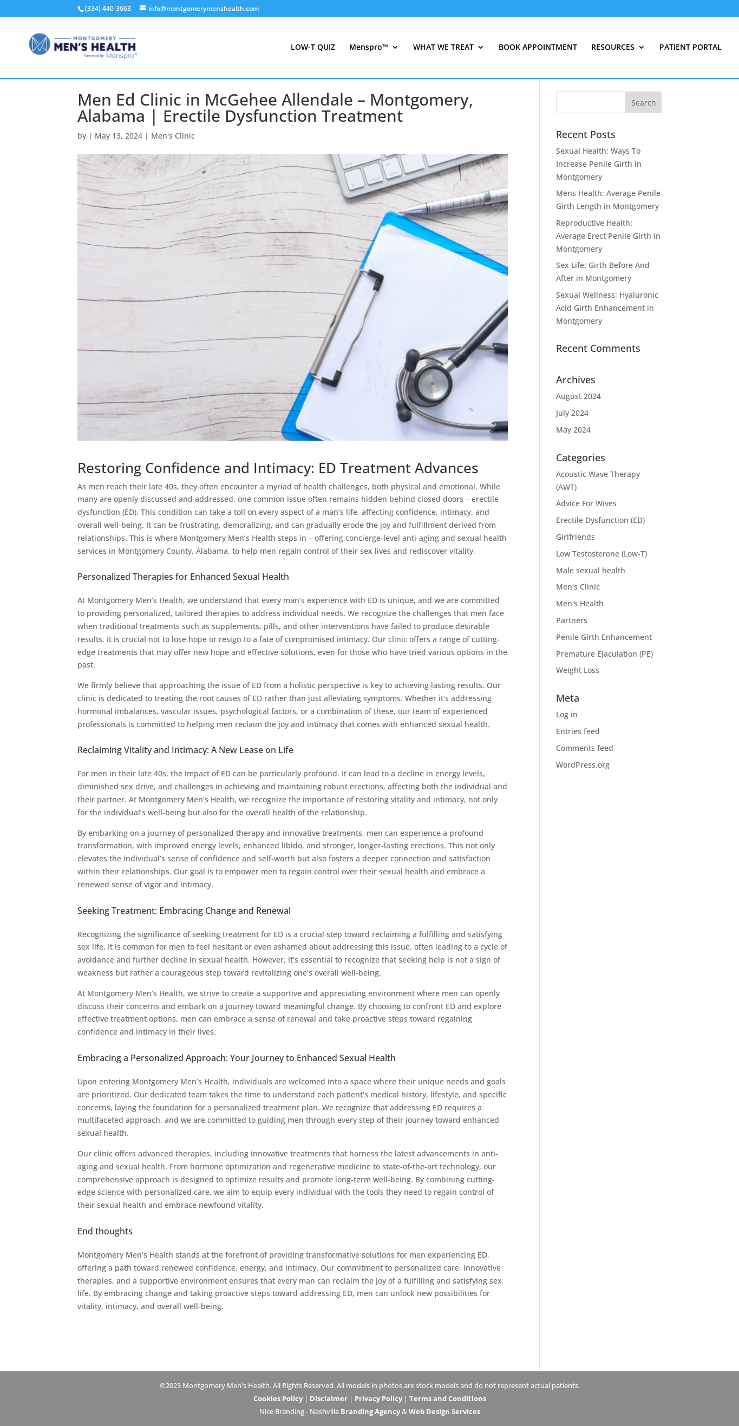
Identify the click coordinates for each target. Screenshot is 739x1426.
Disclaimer (329, 1398)
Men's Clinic (173, 135)
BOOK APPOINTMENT (538, 47)
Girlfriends (575, 537)
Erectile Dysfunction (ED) (600, 520)
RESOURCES (613, 47)
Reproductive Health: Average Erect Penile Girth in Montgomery (608, 236)
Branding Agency (370, 1411)
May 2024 (573, 429)
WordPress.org (583, 765)
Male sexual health (590, 570)
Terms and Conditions (447, 1398)
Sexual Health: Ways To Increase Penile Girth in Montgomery (599, 164)
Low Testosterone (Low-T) (601, 553)
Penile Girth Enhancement (604, 637)
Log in (567, 714)
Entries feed (578, 731)
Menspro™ (368, 47)
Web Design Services (444, 1411)
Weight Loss (577, 670)
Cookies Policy (278, 1398)
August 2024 (578, 396)
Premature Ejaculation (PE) (604, 654)
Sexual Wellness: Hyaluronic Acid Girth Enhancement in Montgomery (607, 308)
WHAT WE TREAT (443, 47)
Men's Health (580, 603)
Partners (571, 620)
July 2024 (572, 413)
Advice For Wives (586, 503)
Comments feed (584, 748)
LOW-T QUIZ (313, 47)
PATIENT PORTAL (690, 47)
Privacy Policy (378, 1398)
